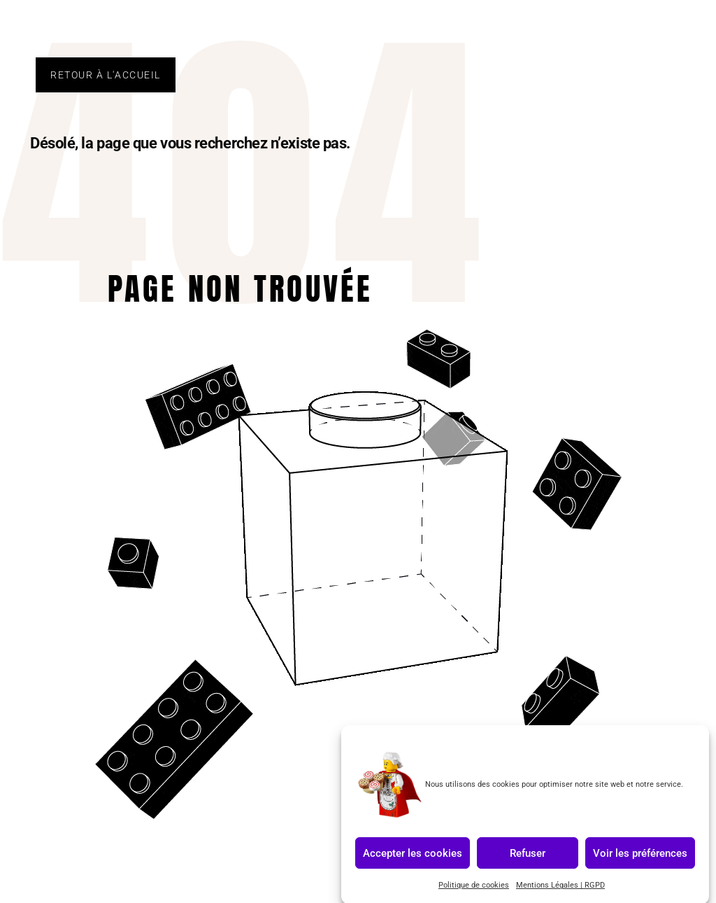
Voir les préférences (640, 858)
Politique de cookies (473, 890)
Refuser (527, 858)
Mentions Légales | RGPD (560, 890)
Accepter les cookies (412, 858)
